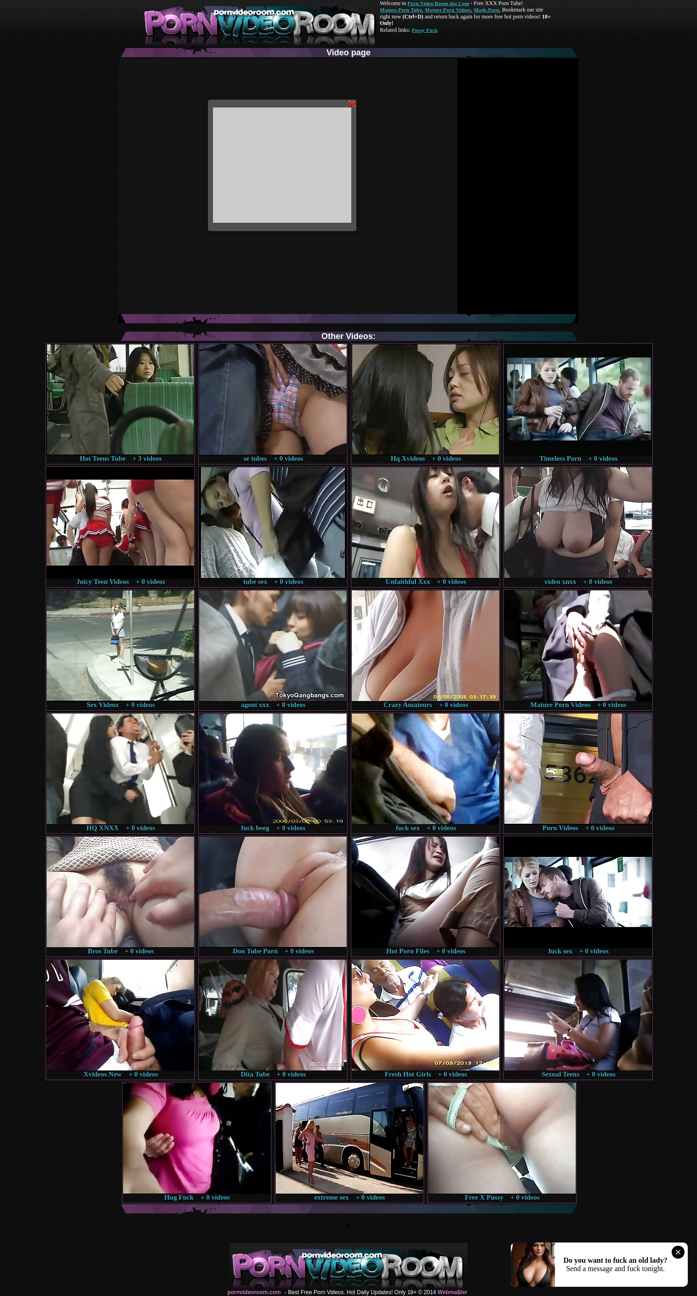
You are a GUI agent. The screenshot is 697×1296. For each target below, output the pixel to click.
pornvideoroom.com (254, 1292)
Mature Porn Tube (401, 9)
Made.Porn (486, 9)
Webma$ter (452, 1292)
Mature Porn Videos (448, 9)
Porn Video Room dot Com (438, 3)
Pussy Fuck (424, 30)
